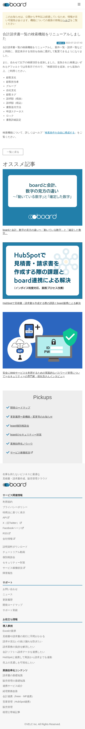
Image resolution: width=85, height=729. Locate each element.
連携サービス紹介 (13, 685)
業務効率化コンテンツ (15, 670)
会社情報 (8, 538)
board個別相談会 (19, 425)
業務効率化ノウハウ (21, 443)
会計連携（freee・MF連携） (18, 696)
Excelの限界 (9, 631)
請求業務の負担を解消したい (19, 646)
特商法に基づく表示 (14, 512)
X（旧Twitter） (11, 522)
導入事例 (8, 626)
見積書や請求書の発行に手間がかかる (24, 636)
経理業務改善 (10, 691)
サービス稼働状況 (20, 452)
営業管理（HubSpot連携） (17, 701)
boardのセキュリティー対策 (26, 434)
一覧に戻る (13, 151)
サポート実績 (10, 610)
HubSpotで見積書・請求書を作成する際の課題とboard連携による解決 (42, 303)
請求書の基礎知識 (13, 675)
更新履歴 (8, 599)
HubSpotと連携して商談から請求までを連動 (27, 657)
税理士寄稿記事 (11, 712)
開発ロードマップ (20, 407)
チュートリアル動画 (14, 552)
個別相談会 (9, 557)
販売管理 (8, 707)
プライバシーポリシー (15, 507)
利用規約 (8, 501)
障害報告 (8, 573)
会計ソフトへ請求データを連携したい (24, 651)
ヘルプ (66, 20)
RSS (5, 533)
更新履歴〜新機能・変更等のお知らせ (31, 416)
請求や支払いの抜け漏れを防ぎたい (22, 641)
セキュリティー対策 (14, 562)
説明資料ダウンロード (15, 546)
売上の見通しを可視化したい (19, 662)
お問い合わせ (10, 589)
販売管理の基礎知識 (14, 680)
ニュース (8, 594)
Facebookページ (12, 528)
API (5, 517)
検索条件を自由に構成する (60, 132)
